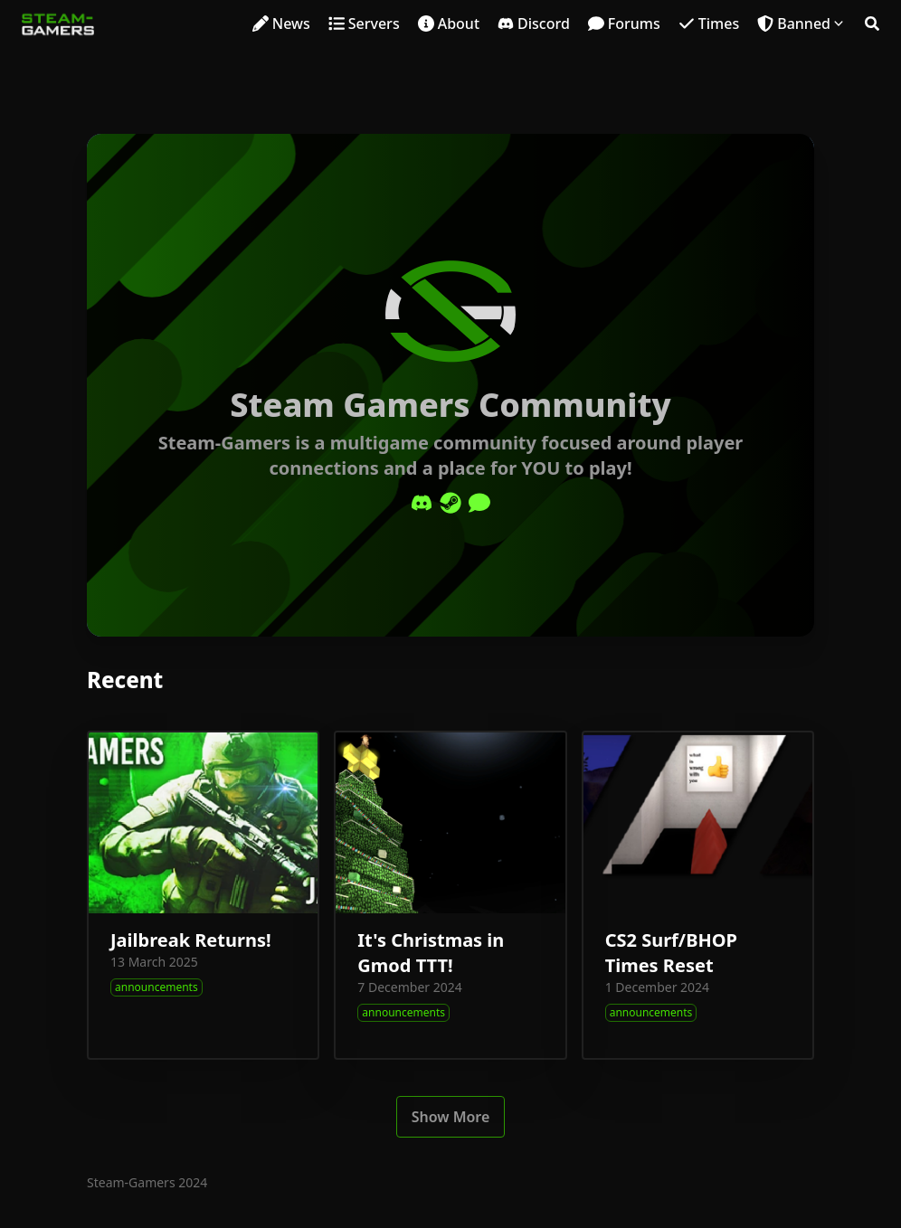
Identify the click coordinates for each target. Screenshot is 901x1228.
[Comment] (479, 503)
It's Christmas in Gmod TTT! (430, 953)
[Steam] (450, 503)
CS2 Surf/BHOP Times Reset (671, 953)
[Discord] (421, 503)
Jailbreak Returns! (190, 940)
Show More (451, 1117)
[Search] (872, 23)
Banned (803, 23)
